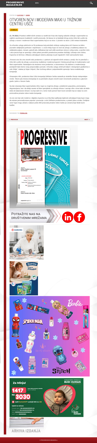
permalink (23, 113)
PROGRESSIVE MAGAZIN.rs (15, 3)
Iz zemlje (14, 30)
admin (28, 15)
